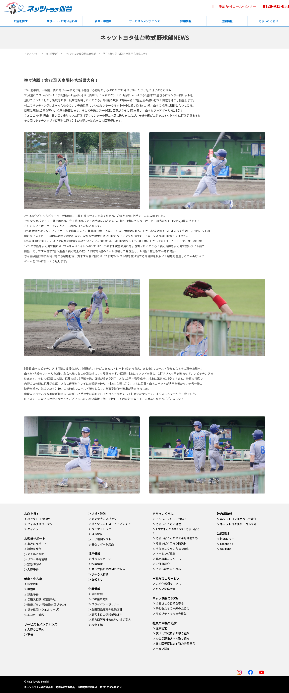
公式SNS (223, 533)
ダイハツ (33, 529)
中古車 (31, 589)
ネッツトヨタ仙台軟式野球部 (238, 519)
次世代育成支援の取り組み (172, 633)
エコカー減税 (35, 615)
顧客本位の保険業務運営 (107, 615)
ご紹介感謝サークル (168, 584)
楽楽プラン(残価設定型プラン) (46, 604)
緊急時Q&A (34, 564)
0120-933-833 (276, 6)
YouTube (225, 549)
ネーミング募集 (165, 554)
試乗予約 (33, 594)
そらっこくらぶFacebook (172, 548)
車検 (30, 634)
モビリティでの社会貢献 (171, 614)
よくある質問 (35, 554)
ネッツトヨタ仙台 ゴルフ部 (238, 524)
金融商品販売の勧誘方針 (107, 609)
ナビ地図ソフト (101, 539)
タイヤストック (101, 529)
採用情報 (94, 554)
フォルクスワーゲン (40, 524)
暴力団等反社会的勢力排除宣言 (111, 620)
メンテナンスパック (104, 519)
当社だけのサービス (166, 578)
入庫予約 (33, 569)
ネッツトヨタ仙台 (38, 519)
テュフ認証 (163, 649)
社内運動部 (224, 514)
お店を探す (31, 514)
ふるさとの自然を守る (170, 603)
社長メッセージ (101, 559)
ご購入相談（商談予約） (42, 599)
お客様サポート (34, 538)
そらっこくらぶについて (171, 519)
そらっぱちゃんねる (168, 569)
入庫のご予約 (35, 629)
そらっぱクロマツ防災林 (171, 543)
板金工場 (97, 625)
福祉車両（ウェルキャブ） (44, 610)
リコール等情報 (37, 559)
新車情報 (33, 584)
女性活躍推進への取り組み (172, 638)
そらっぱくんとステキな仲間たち (177, 538)
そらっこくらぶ (163, 514)
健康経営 (161, 628)
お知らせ (97, 579)
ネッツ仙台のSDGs (165, 598)
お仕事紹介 (163, 564)
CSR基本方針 (100, 599)
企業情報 (94, 589)
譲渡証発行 (34, 549)
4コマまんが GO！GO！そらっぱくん (176, 531)
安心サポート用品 (103, 544)
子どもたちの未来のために (172, 608)
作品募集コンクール (168, 559)
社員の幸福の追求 (165, 623)
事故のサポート (37, 544)
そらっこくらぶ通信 (168, 524)
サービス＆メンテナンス (40, 624)
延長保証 (97, 534)
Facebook (226, 544)
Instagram (227, 538)
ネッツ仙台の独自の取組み (108, 569)
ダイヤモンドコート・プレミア (111, 524)
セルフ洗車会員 (165, 589)
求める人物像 (100, 574)
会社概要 (97, 594)
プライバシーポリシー (106, 604)
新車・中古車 (33, 579)
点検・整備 (99, 513)
